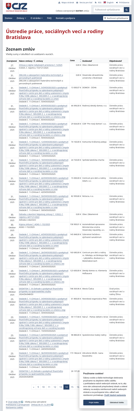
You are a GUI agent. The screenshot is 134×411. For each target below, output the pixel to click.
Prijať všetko (94, 402)
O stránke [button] (36, 18)
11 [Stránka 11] (49, 387)
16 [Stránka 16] (78, 387)
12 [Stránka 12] (55, 387)
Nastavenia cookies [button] (14, 407)
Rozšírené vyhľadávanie (116, 18)
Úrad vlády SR (14, 402)
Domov (8, 18)
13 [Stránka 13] (60, 387)
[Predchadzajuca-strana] (33, 387)
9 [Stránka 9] (38, 387)
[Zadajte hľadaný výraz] (108, 9)
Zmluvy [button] (20, 18)
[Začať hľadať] (126, 9)
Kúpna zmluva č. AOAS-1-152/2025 (34, 224)
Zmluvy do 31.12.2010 (41, 404)
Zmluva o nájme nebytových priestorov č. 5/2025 (40, 65)
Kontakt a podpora (65, 18)
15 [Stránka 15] (72, 387)
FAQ (49, 18)
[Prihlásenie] (122, 2)
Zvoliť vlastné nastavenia (115, 395)
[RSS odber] (98, 2)
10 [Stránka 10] (43, 387)
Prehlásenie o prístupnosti (18, 404)
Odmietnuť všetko (117, 402)
